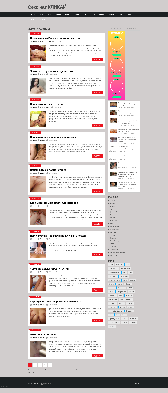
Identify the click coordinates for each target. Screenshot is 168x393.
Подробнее (97, 59)
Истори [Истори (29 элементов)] (112, 288)
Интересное (114, 255)
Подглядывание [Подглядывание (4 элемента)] (125, 299)
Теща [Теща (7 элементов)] (124, 315)
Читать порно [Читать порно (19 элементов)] (114, 322)
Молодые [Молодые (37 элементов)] (113, 295)
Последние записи (132, 29)
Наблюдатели (114, 226)
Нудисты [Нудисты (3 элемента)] (129, 295)
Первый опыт (114, 229)
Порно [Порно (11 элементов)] (121, 303)
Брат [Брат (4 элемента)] (124, 272)
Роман (32, 19)
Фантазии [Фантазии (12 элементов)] (133, 319)
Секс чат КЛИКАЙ (47, 7)
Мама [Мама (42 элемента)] (111, 292)
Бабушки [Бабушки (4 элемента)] (119, 265)
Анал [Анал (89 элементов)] (111, 265)
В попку (42, 41)
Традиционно (114, 249)
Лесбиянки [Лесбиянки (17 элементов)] (121, 288)
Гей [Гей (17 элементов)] (130, 272)
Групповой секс (115, 212)
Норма (101, 14)
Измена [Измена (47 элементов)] (119, 284)
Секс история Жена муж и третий (49, 268)
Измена (58, 14)
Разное (111, 14)
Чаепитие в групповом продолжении (51, 71)
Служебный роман (116, 241)
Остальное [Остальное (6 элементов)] (113, 299)
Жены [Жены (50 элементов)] (112, 284)
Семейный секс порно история (48, 170)
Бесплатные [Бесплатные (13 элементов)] (114, 268)
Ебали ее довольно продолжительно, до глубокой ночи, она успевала (127, 121)
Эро (129, 14)
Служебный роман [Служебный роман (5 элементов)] (116, 311)
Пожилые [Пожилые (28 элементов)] (113, 303)
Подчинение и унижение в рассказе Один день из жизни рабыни (127, 139)
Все (41, 14)
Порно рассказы (33, 384)
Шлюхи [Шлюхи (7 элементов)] (124, 322)
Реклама (42, 19)
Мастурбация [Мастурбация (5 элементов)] (121, 292)
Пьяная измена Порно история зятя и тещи (55, 38)
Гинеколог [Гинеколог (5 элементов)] (113, 276)
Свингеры (113, 238)
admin (35, 41)
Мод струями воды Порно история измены (55, 301)
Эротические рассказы (117, 252)
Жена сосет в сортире (43, 334)
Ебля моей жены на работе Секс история (54, 203)
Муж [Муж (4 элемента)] (120, 295)
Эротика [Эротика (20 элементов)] (133, 322)
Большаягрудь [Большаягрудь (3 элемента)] (114, 272)
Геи (85, 14)
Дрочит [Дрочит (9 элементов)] (132, 280)
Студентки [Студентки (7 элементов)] (129, 311)
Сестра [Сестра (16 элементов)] (122, 307)
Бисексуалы (114, 203)
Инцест (67, 14)
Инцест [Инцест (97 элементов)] (128, 284)
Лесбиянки (113, 220)
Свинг (93, 14)
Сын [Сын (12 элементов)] (111, 315)
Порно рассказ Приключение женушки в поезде (58, 235)
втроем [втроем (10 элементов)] (112, 326)
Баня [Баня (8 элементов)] (127, 265)
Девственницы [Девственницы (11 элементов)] (115, 280)
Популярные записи (116, 29)
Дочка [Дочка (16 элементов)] (125, 280)
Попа (49, 14)
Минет (77, 14)
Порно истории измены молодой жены (53, 137)
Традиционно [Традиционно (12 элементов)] (114, 319)
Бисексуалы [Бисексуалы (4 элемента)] (125, 268)
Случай (120, 14)
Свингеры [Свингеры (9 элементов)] (113, 307)
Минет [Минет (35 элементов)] (131, 292)
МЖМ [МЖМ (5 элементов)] (130, 288)
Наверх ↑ (137, 384)
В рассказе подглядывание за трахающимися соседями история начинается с (127, 174)
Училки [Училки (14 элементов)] (124, 319)
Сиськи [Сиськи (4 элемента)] (130, 307)
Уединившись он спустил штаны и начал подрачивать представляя (127, 184)
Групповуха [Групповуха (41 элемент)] (124, 276)
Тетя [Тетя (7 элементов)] (117, 315)
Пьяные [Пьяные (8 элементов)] (130, 303)
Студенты (113, 247)
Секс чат (33, 14)
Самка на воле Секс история (46, 104)
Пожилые (113, 232)
